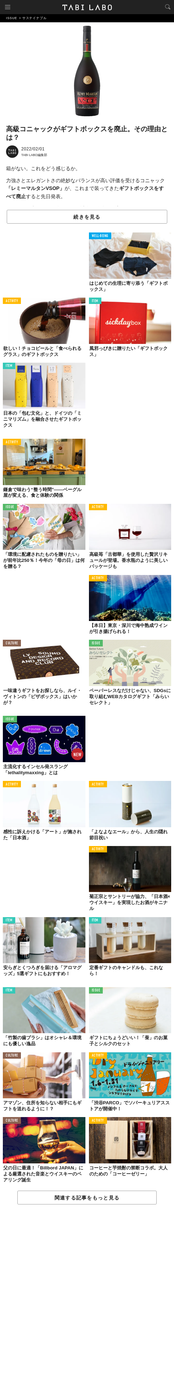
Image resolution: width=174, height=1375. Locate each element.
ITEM (95, 301)
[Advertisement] (87, 1290)
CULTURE (12, 643)
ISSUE (10, 507)
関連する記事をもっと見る (87, 1198)
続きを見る (86, 217)
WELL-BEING (100, 236)
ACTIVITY (12, 301)
